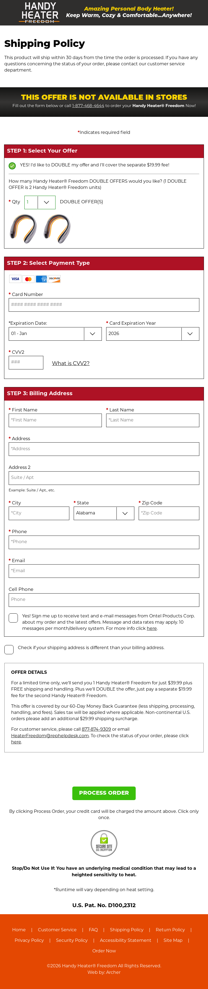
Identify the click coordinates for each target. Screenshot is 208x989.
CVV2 (16, 352)
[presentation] (104, 771)
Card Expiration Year (131, 323)
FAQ (93, 930)
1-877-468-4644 (88, 106)
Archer (113, 973)
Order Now (104, 951)
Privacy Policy (29, 941)
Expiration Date (28, 323)
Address (19, 439)
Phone (18, 532)
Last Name (120, 410)
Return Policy (170, 930)
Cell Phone (21, 589)
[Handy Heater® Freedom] (39, 12)
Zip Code (150, 503)
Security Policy (72, 941)
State (81, 503)
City (15, 503)
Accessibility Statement (125, 941)
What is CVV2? (71, 363)
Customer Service (57, 930)
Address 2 (20, 467)
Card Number (26, 294)
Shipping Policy (127, 930)
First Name (23, 410)
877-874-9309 (96, 729)
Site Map (173, 941)
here (152, 629)
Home (19, 930)
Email (17, 561)
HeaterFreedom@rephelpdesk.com (50, 736)
